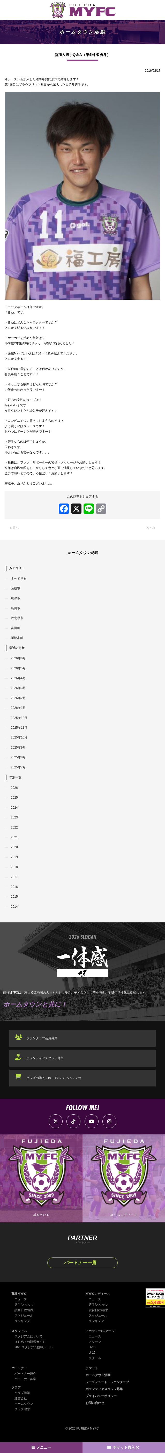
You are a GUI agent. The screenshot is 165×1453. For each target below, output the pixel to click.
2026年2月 (18, 698)
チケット (92, 1368)
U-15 (92, 1352)
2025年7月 (18, 767)
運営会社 (20, 1398)
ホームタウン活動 (98, 1375)
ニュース (20, 1299)
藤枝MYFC (18, 1294)
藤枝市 (15, 588)
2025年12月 (19, 718)
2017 (14, 877)
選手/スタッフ (24, 1304)
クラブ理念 (22, 1409)
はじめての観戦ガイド (30, 1342)
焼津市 (15, 598)
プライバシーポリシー (101, 1396)
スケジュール (23, 1315)
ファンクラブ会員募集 (41, 1038)
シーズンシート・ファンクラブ (107, 1382)
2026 (14, 788)
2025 (14, 797)
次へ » (150, 528)
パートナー (19, 1368)
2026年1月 (18, 708)
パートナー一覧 (80, 1262)
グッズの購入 (54, 1078)
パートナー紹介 (25, 1373)
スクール (95, 1358)
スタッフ (95, 1342)
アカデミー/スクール (100, 1331)
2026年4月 (18, 678)
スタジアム (19, 1331)
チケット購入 (124, 1447)
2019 (14, 857)
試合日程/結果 (24, 1310)
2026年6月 (18, 658)
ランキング (22, 1321)
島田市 (15, 608)
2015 (14, 896)
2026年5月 (18, 668)
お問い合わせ (95, 1403)
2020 (14, 847)
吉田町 (15, 628)
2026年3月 (18, 688)
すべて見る (18, 578)
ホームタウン (23, 1404)
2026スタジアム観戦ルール (33, 1347)
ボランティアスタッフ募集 (45, 1058)
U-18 (92, 1347)
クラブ (16, 1387)
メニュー (43, 1447)
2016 (14, 887)
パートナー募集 (25, 1379)
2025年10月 (19, 737)
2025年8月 (18, 757)
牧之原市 (17, 618)
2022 (14, 827)
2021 (14, 837)
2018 (14, 867)
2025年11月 (19, 727)
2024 (14, 807)
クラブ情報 (22, 1393)
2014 (14, 906)
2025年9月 (18, 747)
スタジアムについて (28, 1336)
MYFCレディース (98, 1294)
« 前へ (14, 528)
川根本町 (17, 638)
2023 (14, 817)
